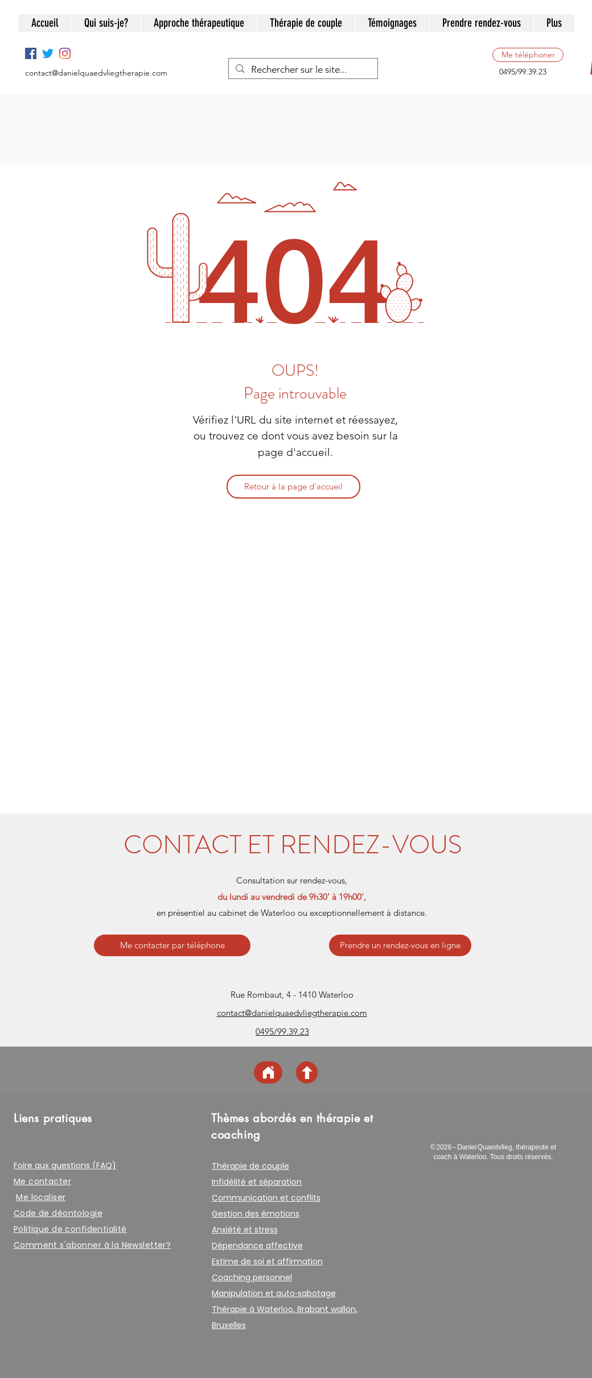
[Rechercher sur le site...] (302, 70)
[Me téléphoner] (528, 55)
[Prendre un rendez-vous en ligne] (400, 945)
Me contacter (42, 1181)
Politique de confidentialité (70, 1229)
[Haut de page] (307, 1072)
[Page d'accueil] (268, 1072)
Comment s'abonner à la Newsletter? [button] (92, 1245)
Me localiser (40, 1197)
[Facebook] (30, 53)
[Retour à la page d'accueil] (293, 487)
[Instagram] (65, 53)
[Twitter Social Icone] (48, 53)
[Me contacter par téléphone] (172, 945)
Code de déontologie (58, 1213)
